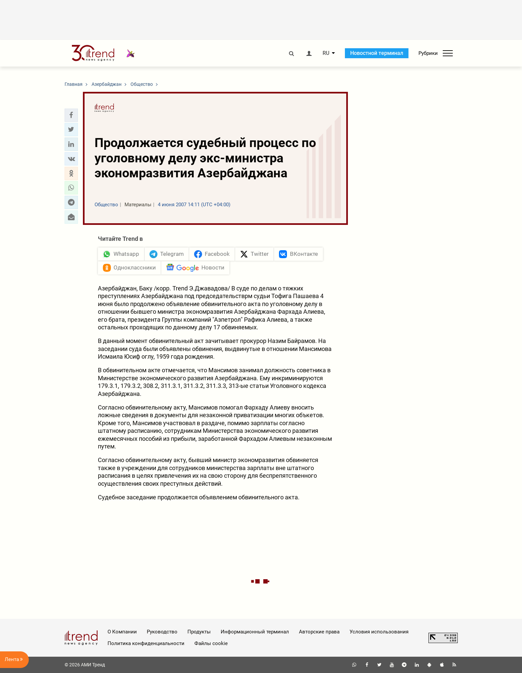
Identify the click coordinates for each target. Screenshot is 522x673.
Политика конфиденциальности (146, 643)
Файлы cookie (211, 643)
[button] (71, 115)
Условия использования (379, 632)
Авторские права (319, 632)
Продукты (199, 632)
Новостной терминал (376, 53)
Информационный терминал (255, 632)
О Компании (122, 632)
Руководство (162, 632)
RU (326, 53)
